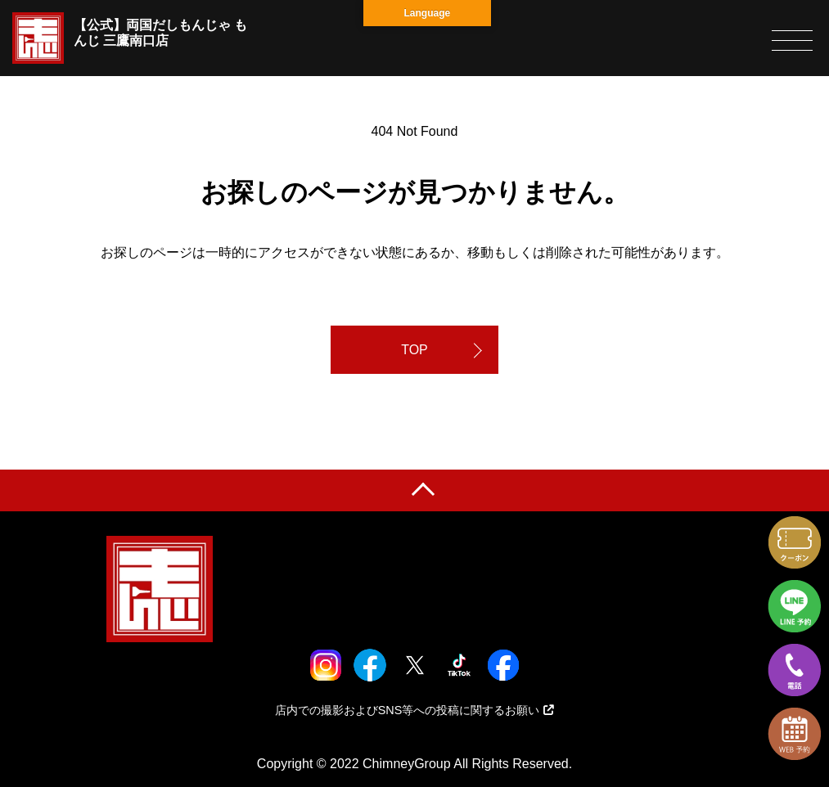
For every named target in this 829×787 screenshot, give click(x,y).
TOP (414, 350)
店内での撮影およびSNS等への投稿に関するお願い (415, 710)
